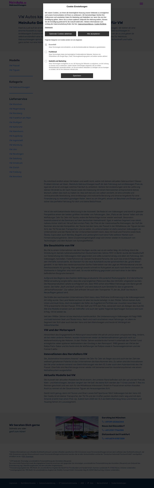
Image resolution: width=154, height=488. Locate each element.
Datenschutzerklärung (85, 24)
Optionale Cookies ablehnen (60, 34)
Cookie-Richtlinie (100, 24)
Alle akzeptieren (93, 34)
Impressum (49, 27)
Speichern (77, 76)
